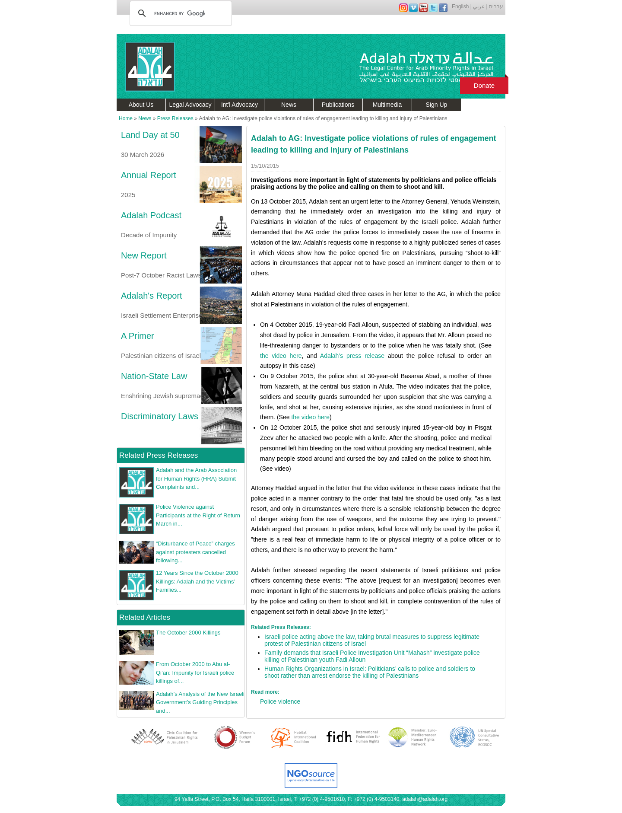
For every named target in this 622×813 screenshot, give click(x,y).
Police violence (280, 701)
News (288, 104)
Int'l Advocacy (239, 104)
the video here (281, 355)
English (460, 6)
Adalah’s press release (352, 355)
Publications (338, 104)
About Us (141, 104)
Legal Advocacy (190, 104)
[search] (179, 13)
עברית (496, 6)
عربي (479, 6)
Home (126, 118)
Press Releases (175, 118)
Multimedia (387, 104)
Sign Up (436, 104)
